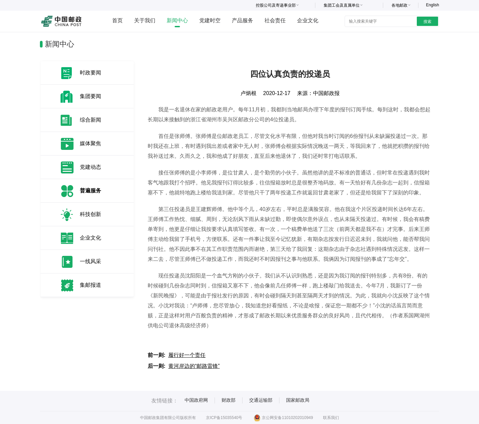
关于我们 (144, 20)
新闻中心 (177, 20)
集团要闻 (90, 96)
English (432, 5)
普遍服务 (90, 190)
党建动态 (90, 167)
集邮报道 (90, 285)
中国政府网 (196, 400)
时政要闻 (90, 72)
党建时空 (210, 20)
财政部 (229, 400)
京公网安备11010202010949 (283, 417)
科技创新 (90, 214)
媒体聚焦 (90, 143)
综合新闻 (90, 120)
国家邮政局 (297, 400)
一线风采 (90, 261)
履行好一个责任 (187, 355)
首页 (117, 20)
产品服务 (242, 20)
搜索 (427, 21)
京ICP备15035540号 (224, 417)
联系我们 (331, 417)
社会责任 (275, 20)
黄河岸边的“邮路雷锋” (194, 366)
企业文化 (307, 20)
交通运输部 (260, 400)
